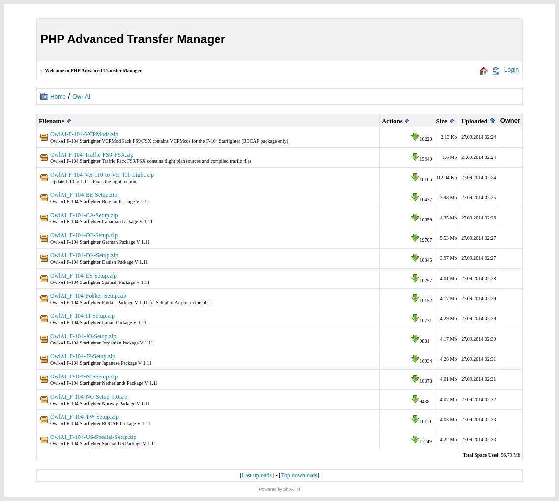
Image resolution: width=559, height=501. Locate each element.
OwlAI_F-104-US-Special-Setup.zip (93, 437)
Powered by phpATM (279, 489)
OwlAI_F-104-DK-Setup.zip (84, 255)
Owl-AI (81, 97)
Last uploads (257, 475)
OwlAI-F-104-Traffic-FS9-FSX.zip (92, 154)
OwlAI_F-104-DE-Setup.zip (84, 235)
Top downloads (299, 475)
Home (58, 97)
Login (511, 69)
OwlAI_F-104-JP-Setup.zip (82, 356)
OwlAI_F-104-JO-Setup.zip (83, 336)
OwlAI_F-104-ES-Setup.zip (83, 275)
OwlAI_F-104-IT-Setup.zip (82, 316)
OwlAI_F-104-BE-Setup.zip (83, 194)
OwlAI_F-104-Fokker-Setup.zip (88, 295)
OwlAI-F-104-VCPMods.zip (84, 134)
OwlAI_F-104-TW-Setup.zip (84, 416)
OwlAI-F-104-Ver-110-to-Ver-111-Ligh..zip (102, 174)
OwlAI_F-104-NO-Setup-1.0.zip (88, 396)
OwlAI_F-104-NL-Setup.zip (84, 376)
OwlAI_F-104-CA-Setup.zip (84, 215)
